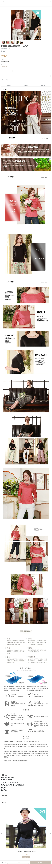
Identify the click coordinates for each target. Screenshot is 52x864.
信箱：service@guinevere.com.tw (8, 845)
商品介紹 (9, 85)
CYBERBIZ (32, 859)
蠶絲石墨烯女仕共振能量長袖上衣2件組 (10, 820)
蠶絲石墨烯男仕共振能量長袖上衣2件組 (26, 820)
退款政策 (14, 835)
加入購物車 (18, 862)
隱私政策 (19, 835)
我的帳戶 (10, 835)
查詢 (2, 835)
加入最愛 (4, 80)
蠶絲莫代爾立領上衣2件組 (41, 820)
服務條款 (23, 835)
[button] (50, 818)
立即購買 (40, 862)
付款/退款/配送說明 (30, 835)
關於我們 (5, 835)
